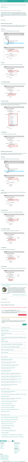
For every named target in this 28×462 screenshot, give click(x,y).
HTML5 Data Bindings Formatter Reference (8, 362)
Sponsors (1, 446)
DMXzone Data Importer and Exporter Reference (9, 384)
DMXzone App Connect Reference (7, 359)
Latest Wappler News (5, 327)
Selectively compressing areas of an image (8, 421)
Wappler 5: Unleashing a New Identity (7, 349)
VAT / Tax (15, 444)
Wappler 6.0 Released (5, 330)
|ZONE (3, 1)
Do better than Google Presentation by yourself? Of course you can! (12, 436)
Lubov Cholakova (6, 285)
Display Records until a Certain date (7, 423)
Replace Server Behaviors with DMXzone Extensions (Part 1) (11, 381)
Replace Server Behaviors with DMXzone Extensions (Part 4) (11, 373)
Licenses (15, 453)
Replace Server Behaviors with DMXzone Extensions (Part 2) (11, 379)
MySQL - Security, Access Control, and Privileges (9, 419)
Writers (1, 447)
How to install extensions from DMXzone (8, 391)
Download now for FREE (22, 314)
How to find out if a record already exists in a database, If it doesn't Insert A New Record (14, 394)
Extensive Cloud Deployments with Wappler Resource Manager (11, 344)
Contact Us (2, 444)
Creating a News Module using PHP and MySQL (9, 401)
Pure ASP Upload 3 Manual (5, 427)
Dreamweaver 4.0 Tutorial (5, 411)
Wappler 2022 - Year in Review (6, 333)
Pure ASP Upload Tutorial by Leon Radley (8, 405)
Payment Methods (17, 443)
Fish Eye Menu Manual (5, 432)
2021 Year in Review (4, 352)
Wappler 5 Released (4, 341)
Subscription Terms (17, 450)
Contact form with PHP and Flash (6, 403)
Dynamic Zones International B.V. (14, 461)
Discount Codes (16, 446)
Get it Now (24, 324)
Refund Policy (16, 452)
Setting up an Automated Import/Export (7, 425)
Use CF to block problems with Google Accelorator (9, 417)
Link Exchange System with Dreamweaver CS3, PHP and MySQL (12, 434)
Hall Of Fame (2, 448)
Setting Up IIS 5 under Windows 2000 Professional (9, 409)
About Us (1, 443)
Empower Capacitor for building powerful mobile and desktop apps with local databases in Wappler (14, 337)
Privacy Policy (16, 451)
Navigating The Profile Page (4, 456)
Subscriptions (16, 447)
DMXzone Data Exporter (8, 13)
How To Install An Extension (4, 459)
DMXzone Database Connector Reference (8, 367)
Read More (3, 335)
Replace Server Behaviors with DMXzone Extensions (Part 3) (11, 376)
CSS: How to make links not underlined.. (7, 407)
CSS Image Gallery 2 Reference (6, 370)
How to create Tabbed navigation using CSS (8, 430)
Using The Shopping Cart (4, 455)
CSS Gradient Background (5, 396)
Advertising (2, 445)
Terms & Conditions (17, 449)
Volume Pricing (16, 445)
